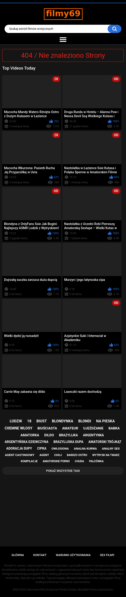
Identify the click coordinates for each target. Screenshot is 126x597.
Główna (17, 555)
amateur (70, 428)
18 (29, 421)
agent (44, 455)
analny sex (111, 448)
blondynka (62, 421)
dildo (49, 435)
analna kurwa (85, 448)
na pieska (105, 421)
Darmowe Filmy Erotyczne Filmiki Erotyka (52, 589)
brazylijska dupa (68, 442)
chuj (58, 455)
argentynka (93, 435)
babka (114, 428)
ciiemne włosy (18, 428)
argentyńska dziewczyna (26, 442)
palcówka (96, 461)
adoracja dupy (19, 448)
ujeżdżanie (93, 428)
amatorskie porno (56, 461)
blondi (84, 421)
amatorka (29, 435)
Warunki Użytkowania (73, 555)
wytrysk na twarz (105, 455)
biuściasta (47, 428)
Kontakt (40, 555)
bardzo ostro (77, 455)
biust (41, 421)
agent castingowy (19, 455)
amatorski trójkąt (104, 442)
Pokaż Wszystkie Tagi (63, 470)
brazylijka (68, 435)
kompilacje (29, 461)
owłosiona (60, 448)
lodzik (16, 421)
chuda (79, 461)
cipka (42, 448)
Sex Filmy (107, 555)
